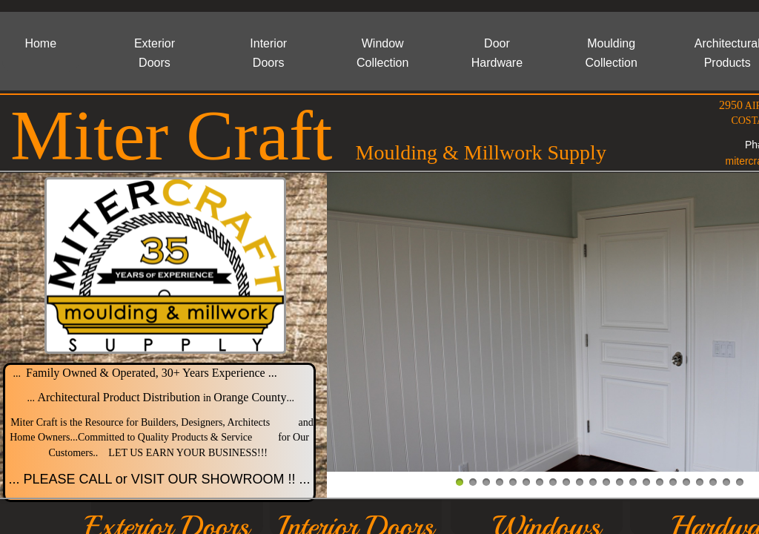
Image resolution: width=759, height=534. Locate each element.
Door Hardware (497, 53)
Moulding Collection (611, 53)
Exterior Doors (154, 53)
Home (40, 43)
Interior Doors (268, 53)
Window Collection (382, 53)
